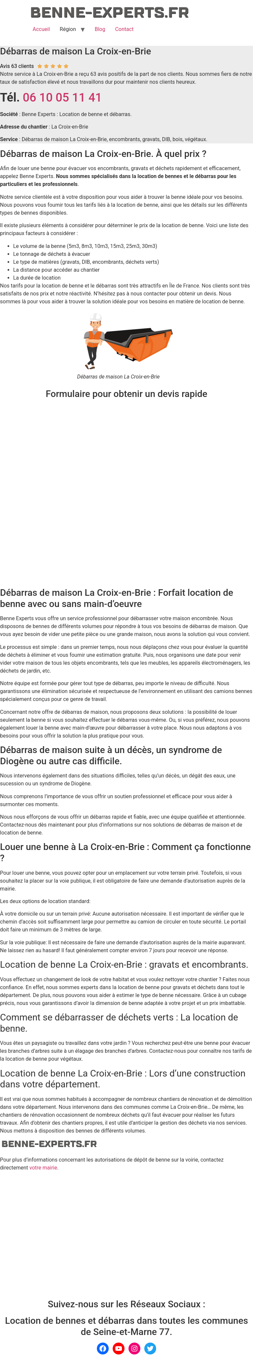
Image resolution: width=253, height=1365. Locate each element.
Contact (124, 29)
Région (68, 29)
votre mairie (43, 1168)
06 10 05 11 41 (62, 98)
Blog (100, 29)
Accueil (41, 29)
